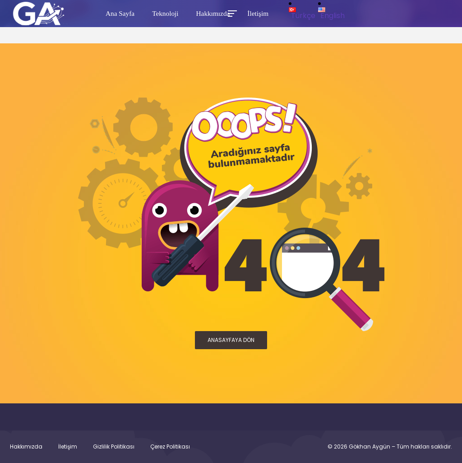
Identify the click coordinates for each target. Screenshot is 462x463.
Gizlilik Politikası (113, 446)
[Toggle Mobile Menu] (231, 12)
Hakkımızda (26, 446)
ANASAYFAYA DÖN (231, 340)
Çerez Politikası (170, 446)
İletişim (67, 446)
